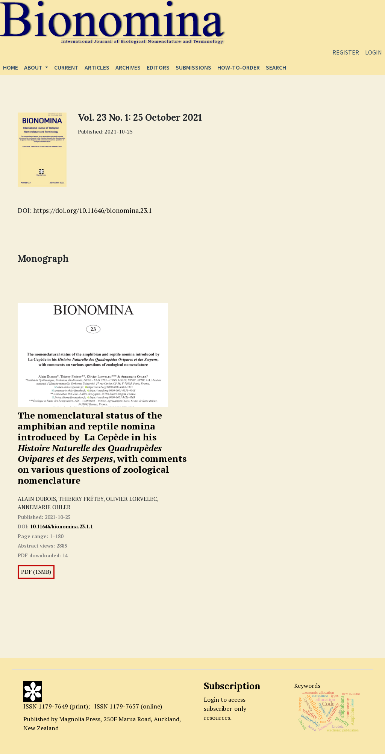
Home (10, 67)
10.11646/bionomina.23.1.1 (61, 526)
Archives (128, 67)
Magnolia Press (79, 719)
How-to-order (238, 67)
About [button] (34, 67)
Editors (158, 67)
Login (373, 52)
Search (276, 67)
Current (66, 67)
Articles (97, 67)
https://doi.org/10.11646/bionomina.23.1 (92, 210)
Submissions (193, 67)
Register (345, 52)
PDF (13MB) (36, 571)
